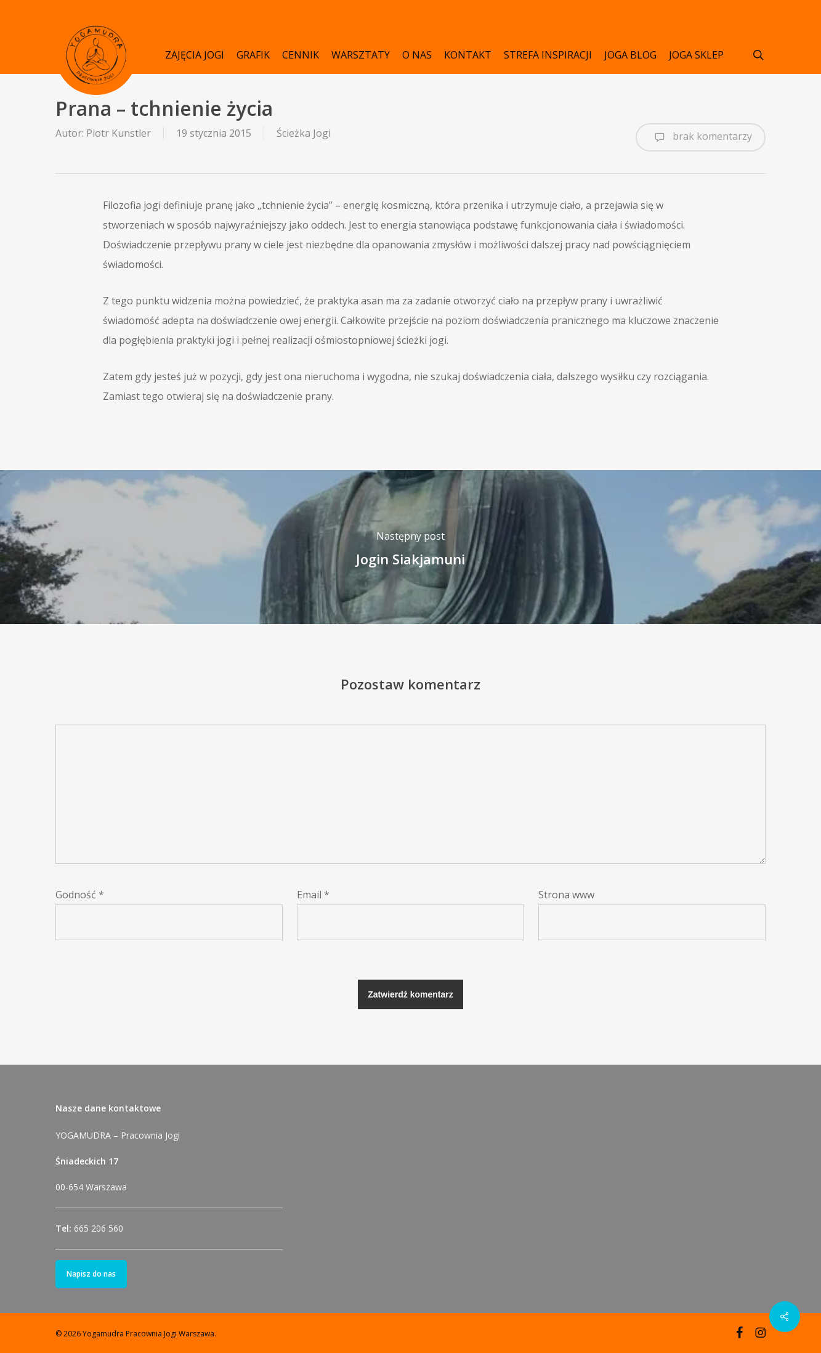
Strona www (566, 894)
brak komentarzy (700, 137)
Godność (79, 894)
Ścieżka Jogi (304, 133)
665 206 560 (98, 1228)
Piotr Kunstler (118, 133)
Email (313, 894)
